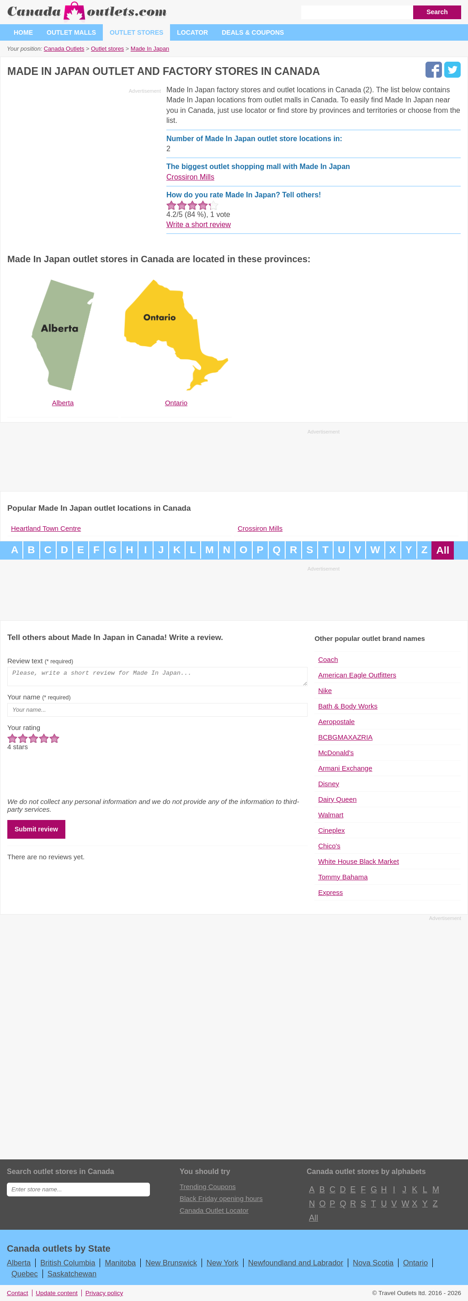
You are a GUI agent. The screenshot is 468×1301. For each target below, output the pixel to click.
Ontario (415, 1263)
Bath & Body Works (348, 706)
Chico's (329, 846)
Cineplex (331, 830)
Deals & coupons (253, 32)
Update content (57, 1293)
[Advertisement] (84, 161)
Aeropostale (336, 721)
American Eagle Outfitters (357, 675)
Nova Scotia (373, 1263)
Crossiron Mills (190, 177)
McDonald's (336, 752)
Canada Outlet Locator (214, 1210)
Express (330, 892)
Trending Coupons (208, 1186)
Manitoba (120, 1263)
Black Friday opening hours (221, 1198)
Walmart (330, 815)
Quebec (24, 1273)
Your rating (23, 730)
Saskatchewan (72, 1273)
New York (223, 1263)
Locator (192, 32)
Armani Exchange (345, 768)
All (442, 550)
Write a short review (198, 224)
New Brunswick (171, 1263)
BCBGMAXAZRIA (345, 737)
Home (23, 32)
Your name (39, 699)
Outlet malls (71, 32)
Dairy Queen (337, 799)
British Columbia (67, 1263)
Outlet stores (136, 32)
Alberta (19, 1263)
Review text (40, 661)
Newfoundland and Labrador (295, 1263)
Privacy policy (104, 1293)
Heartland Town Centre (46, 528)
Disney (328, 784)
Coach (328, 659)
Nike (325, 690)
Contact (17, 1293)
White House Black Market (358, 861)
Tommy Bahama (342, 877)
